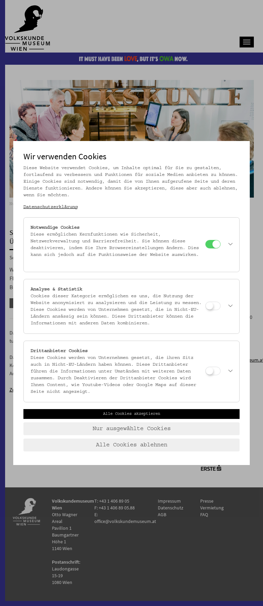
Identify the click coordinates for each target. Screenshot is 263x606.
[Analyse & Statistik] (213, 306)
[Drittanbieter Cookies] (213, 371)
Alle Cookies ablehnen (131, 445)
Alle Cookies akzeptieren (131, 414)
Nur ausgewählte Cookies (132, 428)
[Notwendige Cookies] (213, 244)
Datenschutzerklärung (50, 207)
